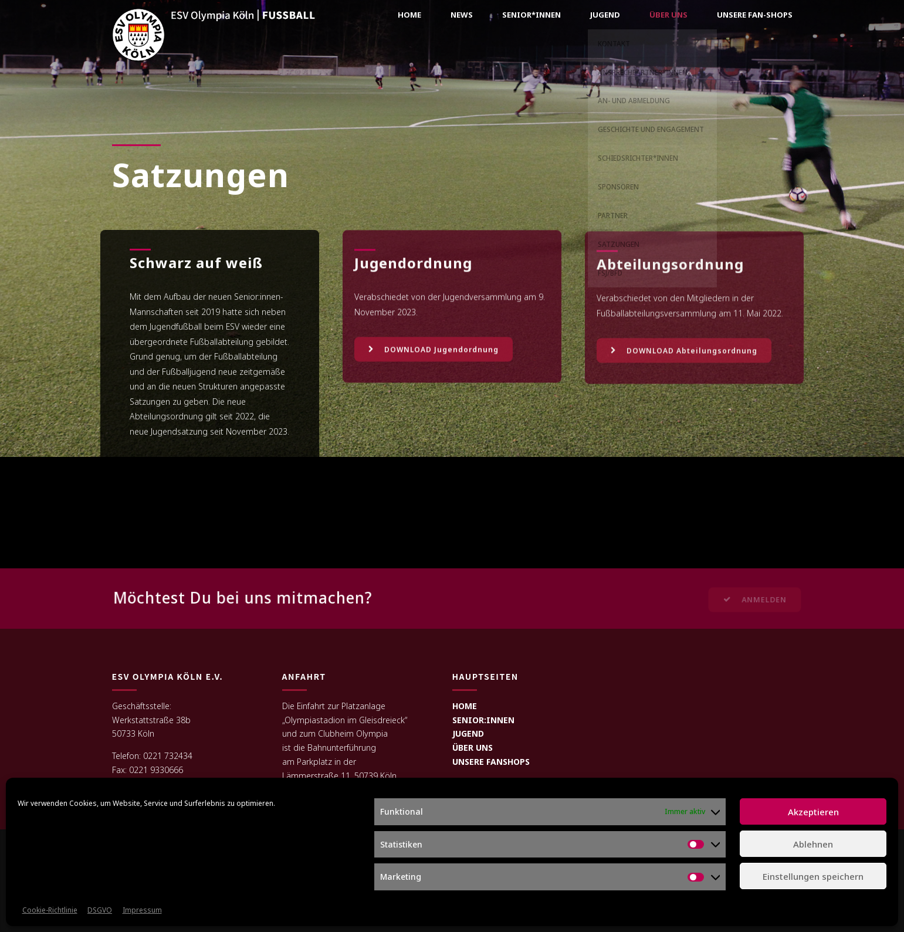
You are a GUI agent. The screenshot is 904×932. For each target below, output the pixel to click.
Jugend (605, 14)
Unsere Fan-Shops (755, 14)
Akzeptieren (813, 812)
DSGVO (99, 910)
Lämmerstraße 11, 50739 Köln (339, 775)
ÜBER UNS (472, 747)
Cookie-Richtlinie (49, 910)
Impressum (142, 910)
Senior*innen (531, 14)
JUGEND (468, 733)
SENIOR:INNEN (483, 720)
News (462, 14)
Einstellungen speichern (813, 876)
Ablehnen (813, 844)
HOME (464, 705)
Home (409, 14)
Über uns (668, 14)
